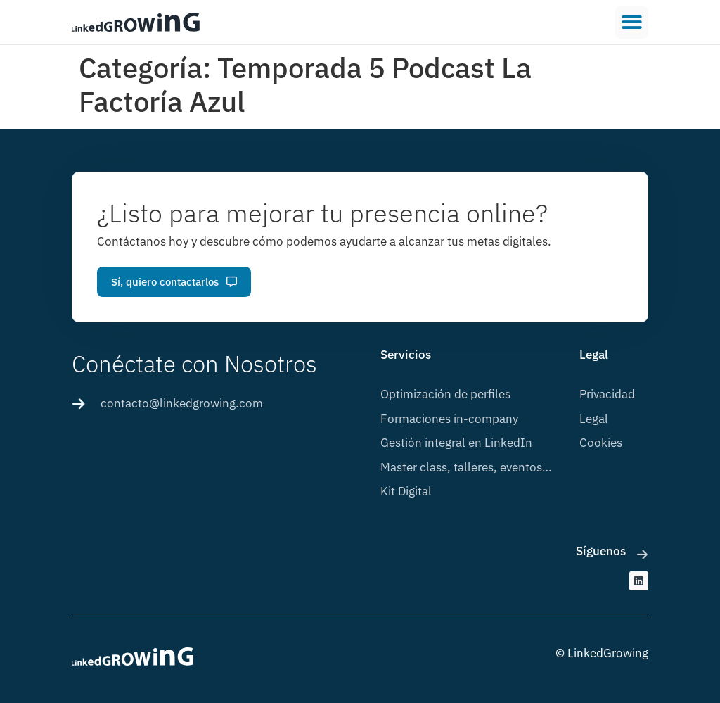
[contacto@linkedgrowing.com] (79, 404)
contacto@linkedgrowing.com (182, 403)
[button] (631, 22)
